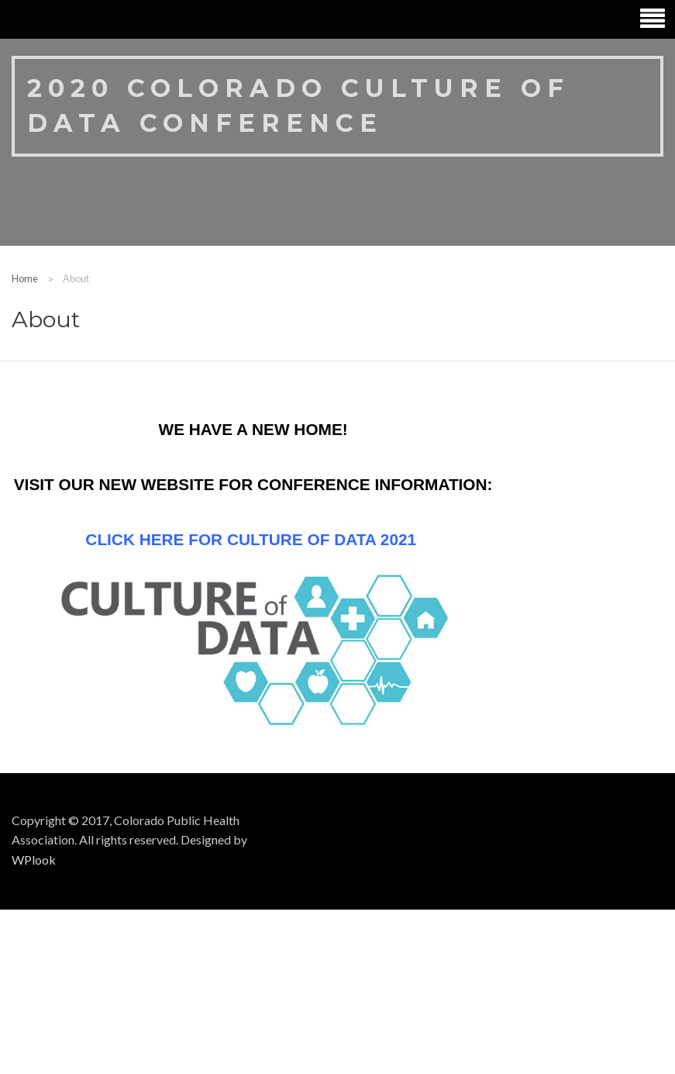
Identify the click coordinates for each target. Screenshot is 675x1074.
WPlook (34, 859)
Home (25, 278)
